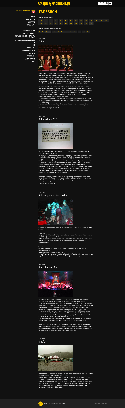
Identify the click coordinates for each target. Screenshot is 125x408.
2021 (66, 20)
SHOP (33, 28)
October (54, 31)
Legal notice (97, 403)
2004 (81, 23)
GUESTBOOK (30, 19)
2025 (46, 20)
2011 (46, 23)
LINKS (33, 62)
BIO (33, 45)
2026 (41, 20)
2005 (76, 23)
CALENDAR (31, 25)
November (48, 31)
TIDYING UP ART (29, 59)
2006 (71, 23)
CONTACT (31, 22)
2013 (106, 20)
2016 (91, 20)
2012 (41, 23)
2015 (96, 20)
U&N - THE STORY (29, 30)
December (41, 31)
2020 (71, 20)
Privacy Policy (104, 403)
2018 (81, 20)
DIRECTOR (31, 53)
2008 (61, 23)
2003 (86, 23)
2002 (91, 23)
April (84, 31)
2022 (61, 20)
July (71, 31)
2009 (56, 23)
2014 (101, 20)
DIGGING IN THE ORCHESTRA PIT (25, 41)
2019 (76, 20)
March (88, 31)
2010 (51, 23)
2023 (56, 20)
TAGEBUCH (31, 56)
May (79, 31)
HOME (33, 17)
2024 (51, 20)
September (60, 31)
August (66, 31)
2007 (66, 23)
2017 (86, 20)
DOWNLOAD (31, 48)
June (75, 31)
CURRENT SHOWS (29, 33)
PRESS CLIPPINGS (28, 51)
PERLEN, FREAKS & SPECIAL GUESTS (25, 37)
